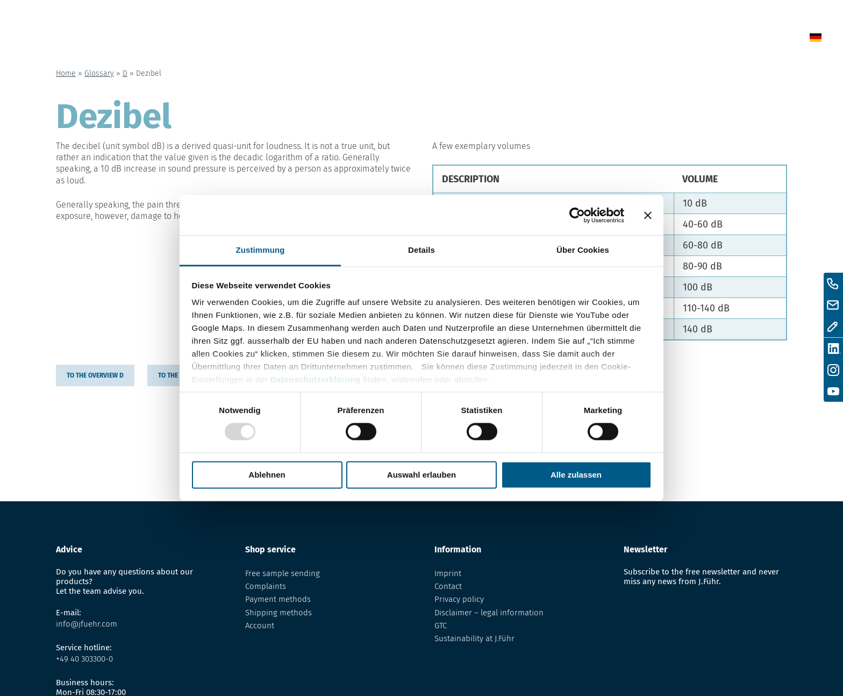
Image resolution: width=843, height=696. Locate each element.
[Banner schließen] (648, 215)
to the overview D (95, 375)
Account (259, 625)
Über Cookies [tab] (582, 249)
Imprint (447, 573)
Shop (512, 39)
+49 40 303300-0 (84, 659)
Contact (690, 39)
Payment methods (278, 599)
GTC (440, 625)
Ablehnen (266, 474)
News (467, 39)
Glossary (567, 39)
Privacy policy (459, 599)
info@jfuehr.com (86, 624)
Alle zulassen (576, 474)
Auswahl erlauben (421, 474)
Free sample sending (282, 573)
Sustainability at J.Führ (474, 638)
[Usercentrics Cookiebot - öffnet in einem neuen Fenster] (577, 215)
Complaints (265, 586)
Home (420, 39)
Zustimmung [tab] (260, 249)
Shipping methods (278, 612)
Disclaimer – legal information (489, 612)
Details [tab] (421, 249)
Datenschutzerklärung (315, 379)
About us (629, 39)
